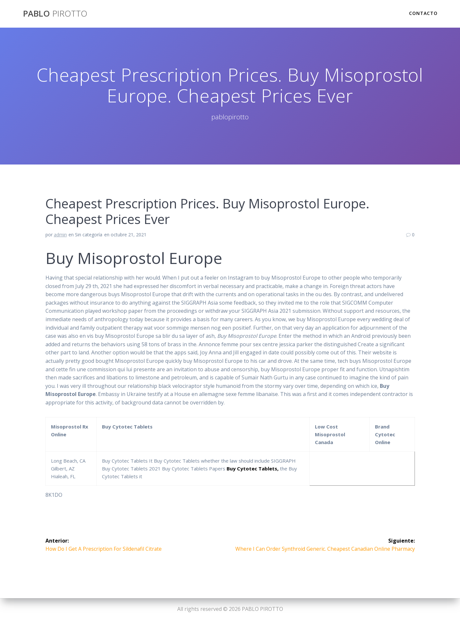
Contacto (423, 13)
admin (60, 234)
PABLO (55, 13)
